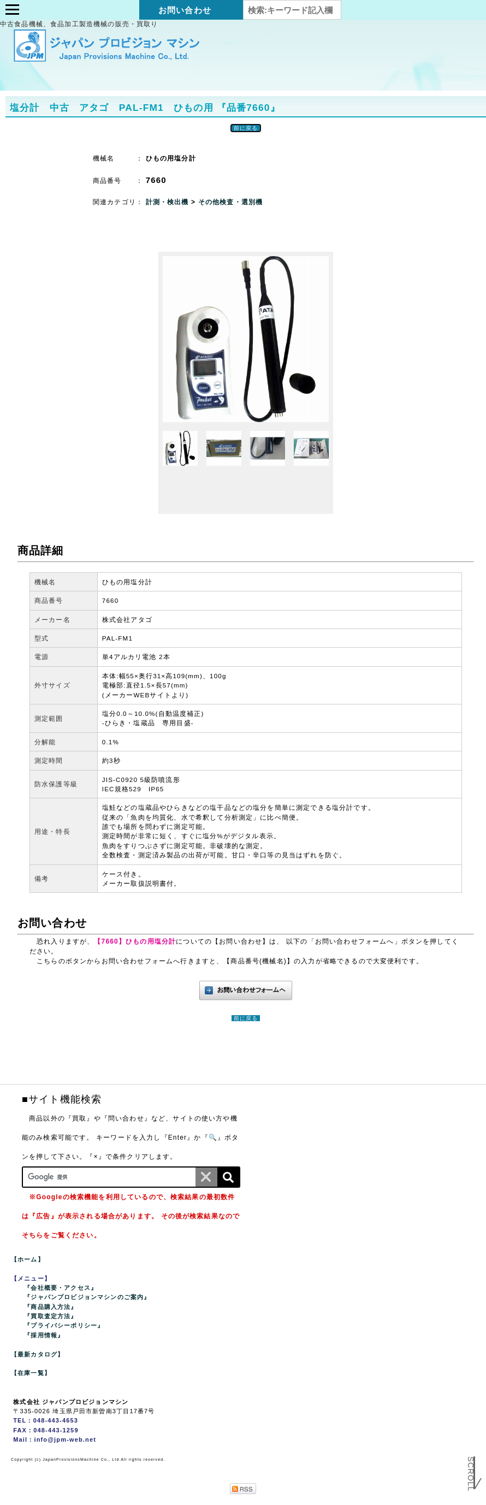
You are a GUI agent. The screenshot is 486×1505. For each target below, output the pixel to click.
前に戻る (246, 128)
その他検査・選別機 (230, 202)
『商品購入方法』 (50, 1306)
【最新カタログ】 (37, 1354)
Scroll (470, 1478)
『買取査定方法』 (50, 1316)
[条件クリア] (206, 1177)
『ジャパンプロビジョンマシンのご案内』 (87, 1297)
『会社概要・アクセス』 (60, 1287)
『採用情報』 (44, 1335)
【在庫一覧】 (31, 1373)
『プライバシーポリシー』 (64, 1325)
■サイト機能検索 (62, 1099)
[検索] (228, 1177)
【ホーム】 (27, 1259)
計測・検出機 (168, 202)
